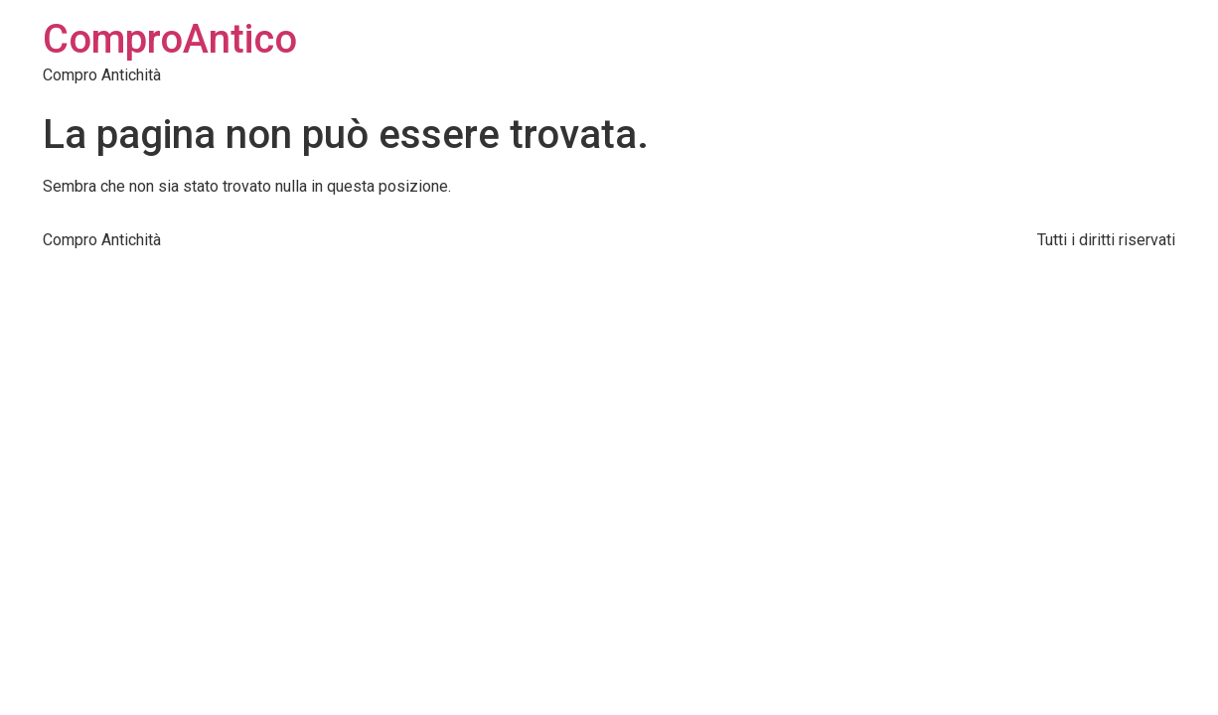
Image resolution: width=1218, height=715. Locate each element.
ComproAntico (170, 39)
